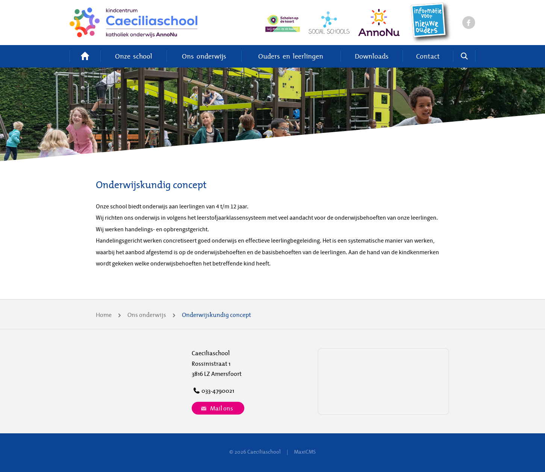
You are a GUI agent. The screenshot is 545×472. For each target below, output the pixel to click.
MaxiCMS (305, 452)
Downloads (372, 56)
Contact (428, 56)
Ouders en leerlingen (290, 56)
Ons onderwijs (204, 56)
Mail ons (216, 408)
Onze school (133, 56)
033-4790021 (213, 390)
